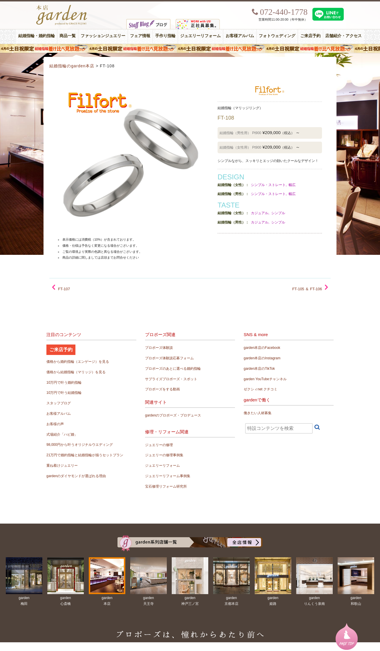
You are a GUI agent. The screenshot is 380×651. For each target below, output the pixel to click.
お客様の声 (55, 424)
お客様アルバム (240, 36)
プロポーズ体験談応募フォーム (169, 358)
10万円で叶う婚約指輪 (64, 382)
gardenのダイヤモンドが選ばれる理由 (76, 476)
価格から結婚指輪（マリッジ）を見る (76, 372)
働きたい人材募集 (258, 413)
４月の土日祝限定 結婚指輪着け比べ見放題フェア (190, 48)
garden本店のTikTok (259, 369)
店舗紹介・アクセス (343, 36)
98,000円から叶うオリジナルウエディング (79, 445)
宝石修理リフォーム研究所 (166, 486)
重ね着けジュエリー (62, 466)
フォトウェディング (277, 36)
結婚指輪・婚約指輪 (36, 36)
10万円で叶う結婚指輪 (64, 393)
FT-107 (64, 289)
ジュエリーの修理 (159, 445)
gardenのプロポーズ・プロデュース (173, 415)
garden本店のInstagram (262, 358)
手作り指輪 (165, 36)
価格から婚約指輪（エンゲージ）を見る (77, 362)
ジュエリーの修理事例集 (164, 455)
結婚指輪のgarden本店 (71, 66)
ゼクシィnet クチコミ (260, 389)
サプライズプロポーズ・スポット (171, 379)
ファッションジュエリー (103, 36)
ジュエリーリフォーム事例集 (167, 476)
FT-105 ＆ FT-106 (307, 289)
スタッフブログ (58, 403)
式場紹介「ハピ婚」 (62, 434)
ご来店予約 (310, 36)
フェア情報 (140, 36)
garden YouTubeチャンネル (265, 379)
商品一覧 (67, 36)
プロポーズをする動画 (162, 389)
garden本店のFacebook (262, 348)
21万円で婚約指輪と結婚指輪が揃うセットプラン (84, 455)
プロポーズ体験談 (159, 348)
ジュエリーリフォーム (200, 36)
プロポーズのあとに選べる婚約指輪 (173, 369)
